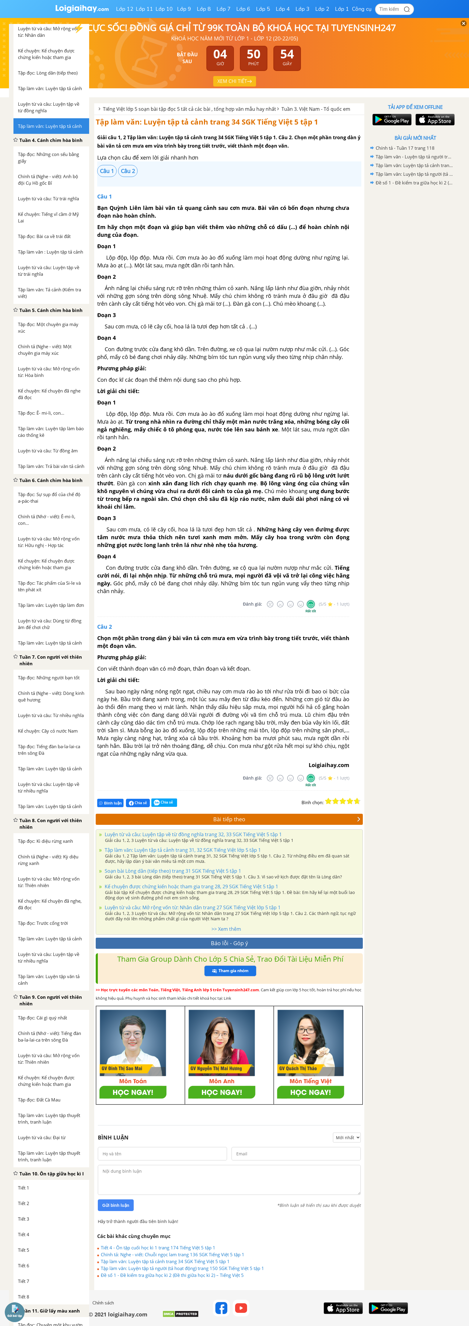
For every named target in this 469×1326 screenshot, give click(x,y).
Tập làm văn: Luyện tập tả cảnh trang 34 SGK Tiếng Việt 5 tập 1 (207, 122)
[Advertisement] (415, 282)
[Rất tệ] (270, 604)
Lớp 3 (303, 9)
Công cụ (361, 9)
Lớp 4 (283, 9)
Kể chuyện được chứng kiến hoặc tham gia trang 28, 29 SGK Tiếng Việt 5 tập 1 (190, 886)
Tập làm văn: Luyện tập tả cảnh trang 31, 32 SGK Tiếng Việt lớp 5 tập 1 (182, 850)
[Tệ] (280, 604)
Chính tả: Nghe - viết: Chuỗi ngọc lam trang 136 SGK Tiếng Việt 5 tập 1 (172, 1254)
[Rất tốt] (311, 604)
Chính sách (103, 1303)
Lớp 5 (263, 9)
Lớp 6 (243, 9)
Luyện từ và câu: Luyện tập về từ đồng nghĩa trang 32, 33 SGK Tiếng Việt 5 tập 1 (192, 834)
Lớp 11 (144, 9)
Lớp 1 (342, 9)
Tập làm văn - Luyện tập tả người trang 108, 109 (414, 157)
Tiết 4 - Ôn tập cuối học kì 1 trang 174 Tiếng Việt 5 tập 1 (158, 1248)
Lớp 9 (184, 9)
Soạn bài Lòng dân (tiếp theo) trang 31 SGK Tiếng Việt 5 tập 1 (172, 871)
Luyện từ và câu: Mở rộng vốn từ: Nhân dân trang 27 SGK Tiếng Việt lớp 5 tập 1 (192, 907)
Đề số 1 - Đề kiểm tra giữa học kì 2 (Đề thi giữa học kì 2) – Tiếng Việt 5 (172, 1275)
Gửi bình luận (115, 1205)
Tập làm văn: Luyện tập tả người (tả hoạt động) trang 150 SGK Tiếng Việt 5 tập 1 (182, 1268)
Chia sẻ (138, 803)
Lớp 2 (322, 9)
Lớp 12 (124, 9)
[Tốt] (300, 604)
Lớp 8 (204, 9)
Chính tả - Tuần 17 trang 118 (405, 148)
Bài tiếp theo (286, 819)
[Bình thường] (290, 604)
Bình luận (110, 803)
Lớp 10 (164, 9)
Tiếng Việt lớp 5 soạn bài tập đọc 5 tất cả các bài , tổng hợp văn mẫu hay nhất (189, 109)
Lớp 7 (224, 9)
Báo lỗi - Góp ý (229, 943)
